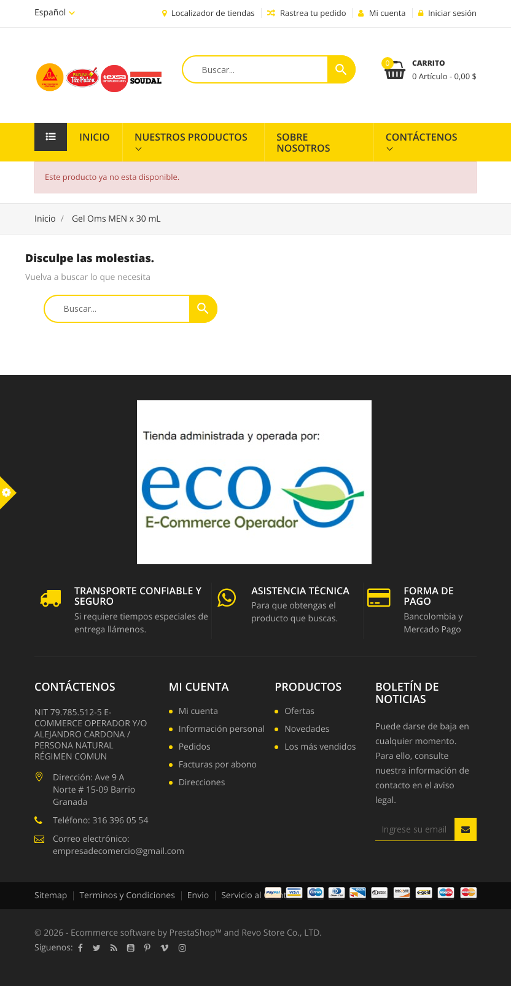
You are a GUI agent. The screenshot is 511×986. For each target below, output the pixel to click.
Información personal (222, 730)
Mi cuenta (199, 687)
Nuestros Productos (191, 137)
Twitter (97, 948)
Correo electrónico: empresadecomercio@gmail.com (118, 845)
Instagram (182, 948)
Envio (198, 895)
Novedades (306, 730)
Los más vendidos (320, 748)
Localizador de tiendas (208, 12)
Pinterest (147, 948)
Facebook (80, 948)
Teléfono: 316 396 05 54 (100, 820)
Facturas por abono (218, 766)
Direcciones (202, 783)
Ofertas (299, 712)
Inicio (94, 137)
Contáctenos (422, 137)
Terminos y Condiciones (126, 895)
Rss (114, 948)
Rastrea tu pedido (306, 12)
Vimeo (164, 948)
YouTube (131, 948)
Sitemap (50, 895)
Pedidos (195, 748)
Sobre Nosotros (303, 142)
